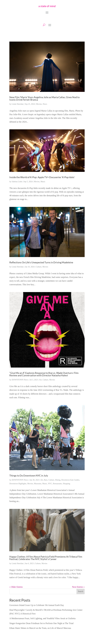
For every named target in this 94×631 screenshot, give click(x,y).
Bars (46, 480)
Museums (37, 484)
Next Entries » (78, 587)
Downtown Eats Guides (70, 480)
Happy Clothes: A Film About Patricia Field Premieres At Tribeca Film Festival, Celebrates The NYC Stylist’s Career (45, 558)
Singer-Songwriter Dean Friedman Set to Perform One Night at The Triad (41, 623)
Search (80, 591)
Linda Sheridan (17, 104)
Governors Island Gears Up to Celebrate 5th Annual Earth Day (36, 605)
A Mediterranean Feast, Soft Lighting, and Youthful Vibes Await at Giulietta (42, 618)
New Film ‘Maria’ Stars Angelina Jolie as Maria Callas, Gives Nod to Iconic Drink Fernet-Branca (44, 98)
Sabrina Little (17, 182)
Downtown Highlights (17, 484)
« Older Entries (16, 587)
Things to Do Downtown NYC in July (28, 475)
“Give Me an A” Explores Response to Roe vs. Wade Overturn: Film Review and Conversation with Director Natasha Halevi (44, 374)
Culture (38, 267)
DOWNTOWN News (20, 380)
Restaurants (57, 484)
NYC (50, 484)
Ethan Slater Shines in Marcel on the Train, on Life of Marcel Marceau (40, 628)
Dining (57, 480)
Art (40, 380)
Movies (39, 104)
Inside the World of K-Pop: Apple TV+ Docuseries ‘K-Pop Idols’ (42, 177)
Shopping (66, 484)
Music (42, 182)
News (45, 104)
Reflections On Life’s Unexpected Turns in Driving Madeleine (41, 262)
